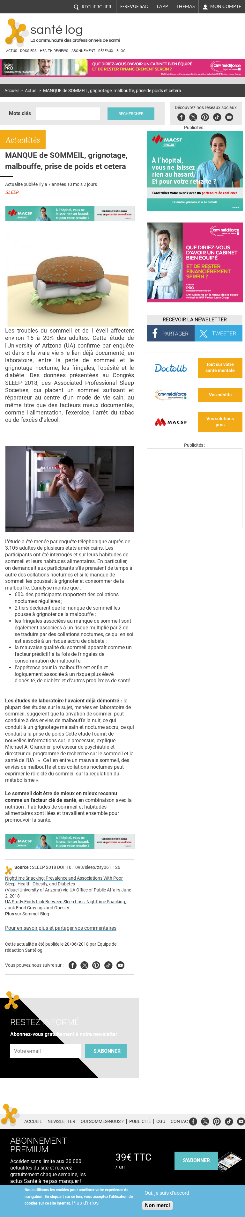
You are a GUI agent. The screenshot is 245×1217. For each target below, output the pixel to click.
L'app (162, 6)
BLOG (121, 51)
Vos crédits (220, 395)
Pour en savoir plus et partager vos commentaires (60, 928)
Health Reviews (54, 51)
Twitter (193, 116)
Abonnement (83, 51)
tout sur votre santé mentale (220, 367)
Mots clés (20, 113)
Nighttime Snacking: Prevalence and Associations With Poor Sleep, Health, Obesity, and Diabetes (64, 881)
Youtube (120, 964)
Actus (11, 51)
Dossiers (28, 51)
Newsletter (61, 1121)
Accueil (11, 90)
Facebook (181, 116)
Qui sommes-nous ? (102, 1121)
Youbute (229, 116)
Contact (180, 1121)
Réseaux (105, 51)
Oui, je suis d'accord (167, 1193)
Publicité (140, 1121)
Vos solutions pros (220, 422)
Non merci (157, 1205)
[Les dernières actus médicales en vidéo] (194, 526)
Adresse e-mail (27, 1040)
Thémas (185, 6)
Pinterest (205, 116)
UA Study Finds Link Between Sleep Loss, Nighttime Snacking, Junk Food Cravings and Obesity (65, 905)
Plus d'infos (85, 1203)
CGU (160, 1121)
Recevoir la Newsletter (195, 320)
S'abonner (107, 1051)
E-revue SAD (134, 6)
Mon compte (225, 6)
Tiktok (217, 116)
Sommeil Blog (35, 914)
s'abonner (196, 1160)
